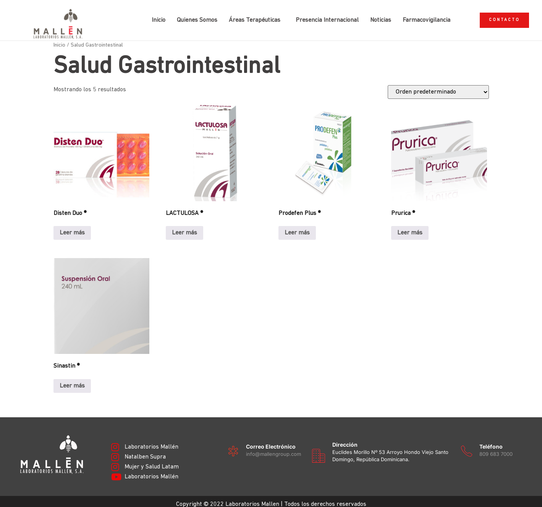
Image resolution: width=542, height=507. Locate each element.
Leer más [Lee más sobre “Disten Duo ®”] (72, 227)
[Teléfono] (466, 445)
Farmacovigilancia (420, 17)
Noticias (374, 17)
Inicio (152, 17)
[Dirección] (318, 449)
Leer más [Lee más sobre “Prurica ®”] (409, 227)
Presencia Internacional (321, 17)
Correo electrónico (271, 440)
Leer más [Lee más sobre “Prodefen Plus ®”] (297, 227)
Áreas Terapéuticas (248, 17)
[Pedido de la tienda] (438, 86)
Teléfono (491, 440)
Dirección (345, 438)
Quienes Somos (191, 17)
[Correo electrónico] (233, 445)
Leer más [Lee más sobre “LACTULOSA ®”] (184, 227)
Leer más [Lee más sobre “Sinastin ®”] (72, 380)
